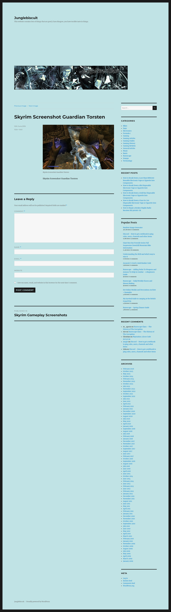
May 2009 (127, 554)
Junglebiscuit (26, 18)
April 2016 (127, 471)
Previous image (20, 106)
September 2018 (129, 429)
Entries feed (127, 581)
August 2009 (128, 549)
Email (17, 259)
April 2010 (127, 534)
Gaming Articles (129, 138)
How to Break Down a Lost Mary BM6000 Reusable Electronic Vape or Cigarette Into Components (139, 180)
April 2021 (127, 404)
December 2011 (128, 496)
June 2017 (126, 454)
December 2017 (129, 441)
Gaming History (129, 143)
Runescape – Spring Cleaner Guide (136, 308)
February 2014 (128, 481)
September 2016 (129, 461)
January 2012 (128, 494)
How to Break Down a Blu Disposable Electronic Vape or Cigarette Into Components (137, 187)
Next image (33, 106)
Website (18, 270)
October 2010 (128, 521)
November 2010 (129, 519)
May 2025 (126, 374)
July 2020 (126, 419)
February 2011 (128, 511)
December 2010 (129, 516)
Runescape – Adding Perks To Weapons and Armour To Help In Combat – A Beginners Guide (139, 272)
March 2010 (127, 536)
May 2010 (126, 531)
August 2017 (127, 451)
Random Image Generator (133, 228)
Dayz (125, 128)
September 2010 (129, 524)
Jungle (125, 342)
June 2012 (126, 489)
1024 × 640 (18, 129)
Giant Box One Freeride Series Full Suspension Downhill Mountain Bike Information (137, 245)
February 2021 (128, 406)
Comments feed (129, 583)
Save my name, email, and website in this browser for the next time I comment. (47, 283)
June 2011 (126, 504)
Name (17, 247)
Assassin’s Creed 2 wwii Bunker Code (137, 263)
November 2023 (129, 381)
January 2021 (128, 409)
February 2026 (128, 369)
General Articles (129, 148)
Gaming (126, 136)
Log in (125, 578)
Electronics (127, 131)
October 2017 (128, 446)
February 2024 (128, 379)
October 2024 (128, 376)
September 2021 (129, 396)
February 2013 (128, 486)
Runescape (127, 156)
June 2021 (126, 401)
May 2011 (126, 506)
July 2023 (126, 386)
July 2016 (126, 466)
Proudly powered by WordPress (38, 602)
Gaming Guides (129, 141)
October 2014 (128, 476)
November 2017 (129, 444)
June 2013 (126, 484)
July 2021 (126, 399)
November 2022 (129, 389)
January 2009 (128, 561)
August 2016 (127, 464)
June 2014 (126, 479)
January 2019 (128, 426)
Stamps (126, 158)
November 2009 (129, 544)
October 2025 (128, 371)
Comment (19, 211)
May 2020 (126, 421)
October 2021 (128, 394)
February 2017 (128, 456)
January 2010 (128, 541)
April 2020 (127, 424)
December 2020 (129, 411)
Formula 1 (127, 133)
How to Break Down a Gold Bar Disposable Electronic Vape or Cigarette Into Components (139, 195)
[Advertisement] (86, 46)
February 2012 (128, 491)
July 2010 (126, 526)
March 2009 (127, 559)
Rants (125, 153)
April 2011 (126, 509)
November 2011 (129, 499)
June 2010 (126, 529)
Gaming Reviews (129, 146)
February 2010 (128, 539)
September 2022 (129, 391)
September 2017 (129, 449)
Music (125, 151)
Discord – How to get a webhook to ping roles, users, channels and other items (139, 344)
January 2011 (128, 514)
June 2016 (127, 469)
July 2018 (126, 434)
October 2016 (128, 459)
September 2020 (129, 414)
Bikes (125, 126)
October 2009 (128, 546)
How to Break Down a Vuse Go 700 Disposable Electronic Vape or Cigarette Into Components (139, 202)
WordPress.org (128, 586)
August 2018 (127, 431)
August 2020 (128, 416)
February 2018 (128, 436)
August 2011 (127, 501)
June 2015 (126, 474)
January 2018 (128, 439)
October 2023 (128, 384)
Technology (127, 161)
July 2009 (126, 551)
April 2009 (127, 556)
